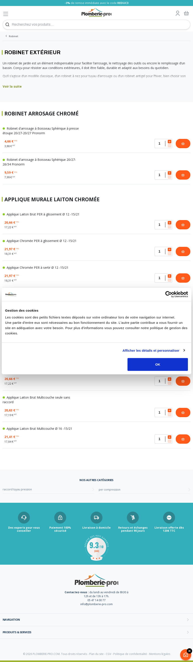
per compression (109, 489)
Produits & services (17, 632)
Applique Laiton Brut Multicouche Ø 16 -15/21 (37, 428)
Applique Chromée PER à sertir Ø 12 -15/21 (35, 267)
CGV (108, 654)
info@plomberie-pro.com (96, 604)
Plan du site (96, 654)
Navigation (11, 620)
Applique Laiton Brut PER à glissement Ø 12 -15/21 (41, 214)
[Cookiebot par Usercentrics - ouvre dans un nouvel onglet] (168, 294)
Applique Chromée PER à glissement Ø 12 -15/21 (40, 241)
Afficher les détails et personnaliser (150, 350)
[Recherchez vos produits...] (96, 24)
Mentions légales (159, 654)
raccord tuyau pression (17, 489)
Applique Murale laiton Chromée (52, 199)
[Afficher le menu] (6, 14)
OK (157, 364)
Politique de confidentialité (130, 654)
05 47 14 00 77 (96, 600)
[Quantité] (163, 143)
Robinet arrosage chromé (41, 113)
